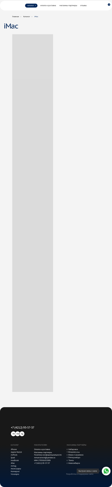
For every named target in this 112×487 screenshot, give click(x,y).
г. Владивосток (73, 452)
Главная (15, 17)
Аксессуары (16, 469)
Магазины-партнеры (43, 452)
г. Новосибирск (73, 463)
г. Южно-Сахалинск (75, 455)
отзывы (83, 5)
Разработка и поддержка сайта (79, 474)
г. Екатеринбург (73, 457)
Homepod (15, 471)
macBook (15, 460)
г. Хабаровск (72, 449)
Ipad (13, 458)
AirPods (14, 455)
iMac (13, 463)
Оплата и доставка (42, 449)
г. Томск (70, 460)
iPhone (14, 449)
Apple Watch (16, 452)
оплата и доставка (48, 5)
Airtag (13, 466)
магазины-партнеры (68, 5)
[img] (9, 5)
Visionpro (15, 474)
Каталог (26, 17)
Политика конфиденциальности (48, 455)
